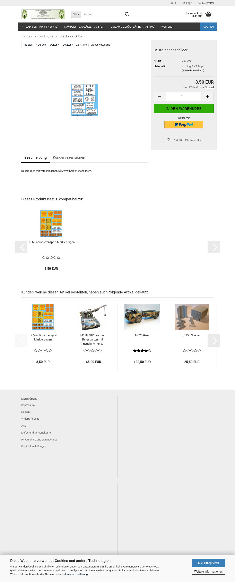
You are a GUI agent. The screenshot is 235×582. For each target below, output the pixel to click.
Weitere (166, 26)
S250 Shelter (192, 335)
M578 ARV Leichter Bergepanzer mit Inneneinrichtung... (92, 339)
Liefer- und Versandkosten (36, 432)
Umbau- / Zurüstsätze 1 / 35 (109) (133, 26)
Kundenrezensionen (69, 157)
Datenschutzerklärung (75, 574)
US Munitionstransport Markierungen (51, 242)
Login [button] (187, 3)
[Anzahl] (183, 96)
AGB (23, 425)
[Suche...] (76, 14)
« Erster (27, 44)
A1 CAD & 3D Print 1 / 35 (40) (40, 26)
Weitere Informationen (208, 571)
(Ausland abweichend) (193, 70)
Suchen (208, 26)
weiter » (54, 44)
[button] (173, 3)
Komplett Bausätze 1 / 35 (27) (84, 26)
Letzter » (68, 44)
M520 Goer (142, 335)
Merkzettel (206, 3)
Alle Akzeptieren (208, 563)
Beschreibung (35, 157)
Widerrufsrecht (30, 418)
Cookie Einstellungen (33, 446)
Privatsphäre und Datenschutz (39, 439)
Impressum (28, 405)
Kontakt (26, 411)
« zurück (41, 44)
